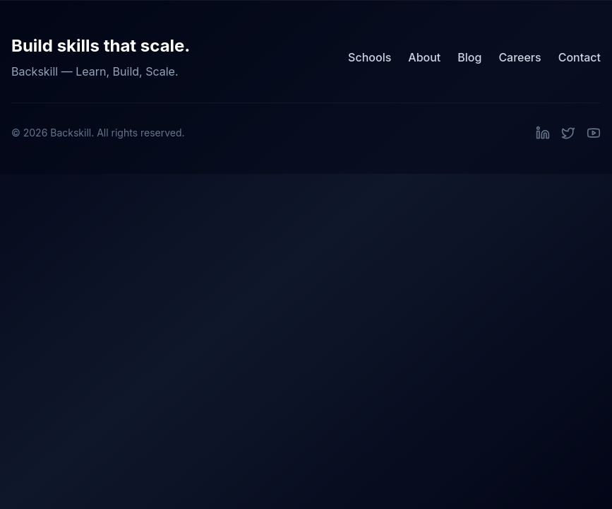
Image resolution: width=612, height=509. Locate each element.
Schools (369, 57)
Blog (469, 57)
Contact (579, 57)
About (424, 57)
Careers (519, 57)
